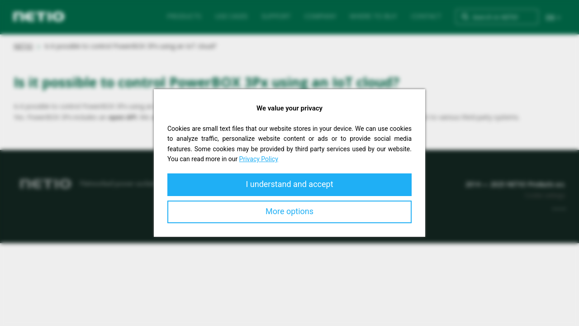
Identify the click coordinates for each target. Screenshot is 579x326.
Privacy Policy (258, 159)
